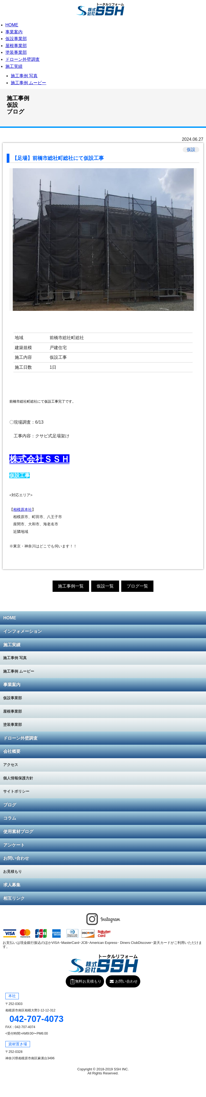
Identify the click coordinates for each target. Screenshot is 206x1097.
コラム (9, 818)
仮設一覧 (105, 586)
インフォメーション (22, 631)
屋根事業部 (16, 45)
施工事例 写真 (24, 75)
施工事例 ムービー (28, 82)
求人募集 (11, 884)
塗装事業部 (16, 52)
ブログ (9, 805)
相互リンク (14, 898)
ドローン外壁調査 (22, 59)
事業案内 (14, 32)
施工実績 (14, 66)
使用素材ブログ (18, 831)
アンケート (14, 845)
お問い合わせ (16, 858)
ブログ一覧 (137, 586)
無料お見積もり (200, 7)
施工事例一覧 (71, 586)
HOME (11, 25)
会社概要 (11, 751)
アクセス (10, 764)
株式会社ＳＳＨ (39, 459)
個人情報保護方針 (18, 778)
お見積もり (12, 871)
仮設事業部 (16, 38)
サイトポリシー (16, 791)
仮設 (191, 149)
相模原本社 (22, 510)
